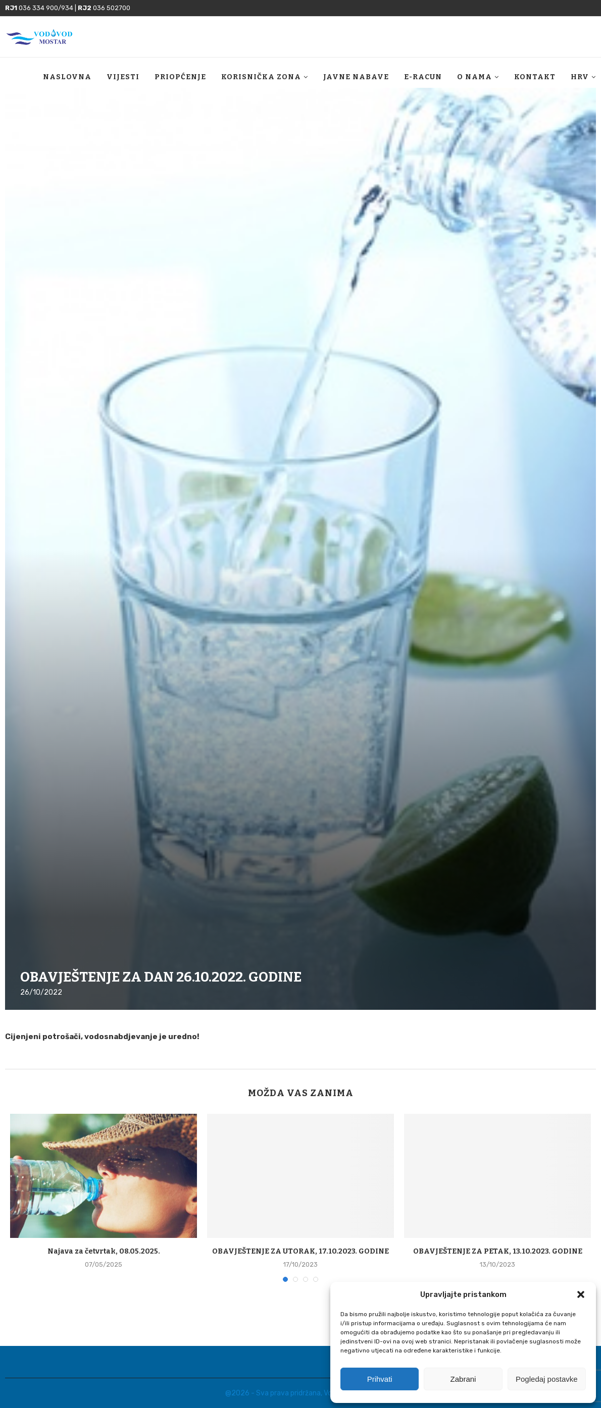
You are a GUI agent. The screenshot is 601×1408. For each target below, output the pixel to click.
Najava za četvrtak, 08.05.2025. (103, 1251)
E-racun (423, 77)
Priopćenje (180, 77)
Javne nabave (356, 77)
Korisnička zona (261, 77)
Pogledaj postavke (547, 1379)
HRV (580, 77)
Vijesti (123, 77)
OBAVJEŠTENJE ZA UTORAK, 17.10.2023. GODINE (300, 1251)
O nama (474, 77)
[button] (581, 1294)
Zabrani (463, 1379)
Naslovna (67, 77)
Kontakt (535, 77)
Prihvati (379, 1379)
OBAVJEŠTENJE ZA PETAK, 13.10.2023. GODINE (497, 1251)
